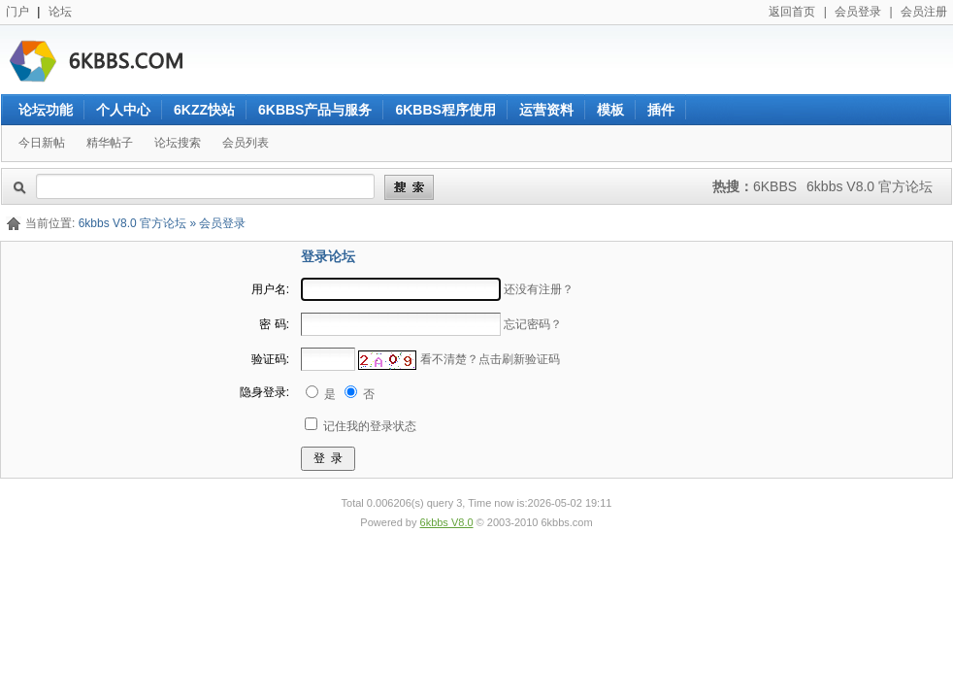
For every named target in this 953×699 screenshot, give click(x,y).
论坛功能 (45, 109)
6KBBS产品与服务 (315, 109)
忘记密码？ (533, 324)
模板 (610, 109)
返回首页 (792, 11)
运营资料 (546, 109)
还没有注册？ (539, 289)
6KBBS (775, 186)
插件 (660, 109)
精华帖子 (109, 143)
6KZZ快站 (204, 109)
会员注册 (924, 11)
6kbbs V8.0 (447, 522)
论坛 (60, 11)
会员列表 (245, 143)
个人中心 (123, 109)
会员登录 (858, 11)
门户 (17, 11)
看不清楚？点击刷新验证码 (490, 359)
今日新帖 (41, 143)
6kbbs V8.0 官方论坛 (869, 186)
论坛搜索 (177, 143)
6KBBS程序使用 (445, 109)
